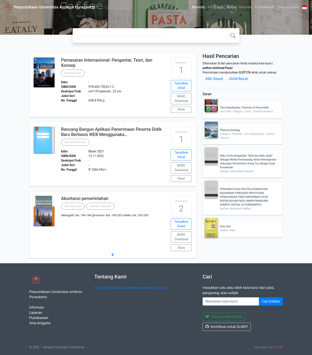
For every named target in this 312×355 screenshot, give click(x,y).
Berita (231, 7)
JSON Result (238, 79)
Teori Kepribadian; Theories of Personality (244, 107)
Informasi (215, 7)
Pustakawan (264, 7)
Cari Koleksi (271, 301)
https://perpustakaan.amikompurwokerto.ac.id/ (130, 288)
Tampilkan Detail (181, 86)
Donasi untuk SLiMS (223, 317)
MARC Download (181, 99)
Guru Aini (225, 226)
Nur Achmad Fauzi (75, 142)
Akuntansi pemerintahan (85, 198)
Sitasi (181, 109)
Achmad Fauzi (73, 73)
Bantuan (245, 7)
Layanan (35, 313)
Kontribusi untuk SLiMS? (226, 327)
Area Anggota (288, 7)
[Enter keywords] (231, 301)
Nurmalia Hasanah (100, 206)
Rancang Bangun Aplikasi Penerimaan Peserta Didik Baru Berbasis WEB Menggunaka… (111, 132)
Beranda (198, 7)
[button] (112, 254)
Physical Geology (230, 130)
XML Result (214, 79)
